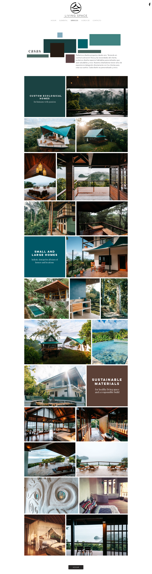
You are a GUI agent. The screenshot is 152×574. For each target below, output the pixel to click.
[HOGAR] (75, 567)
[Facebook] (150, 4)
